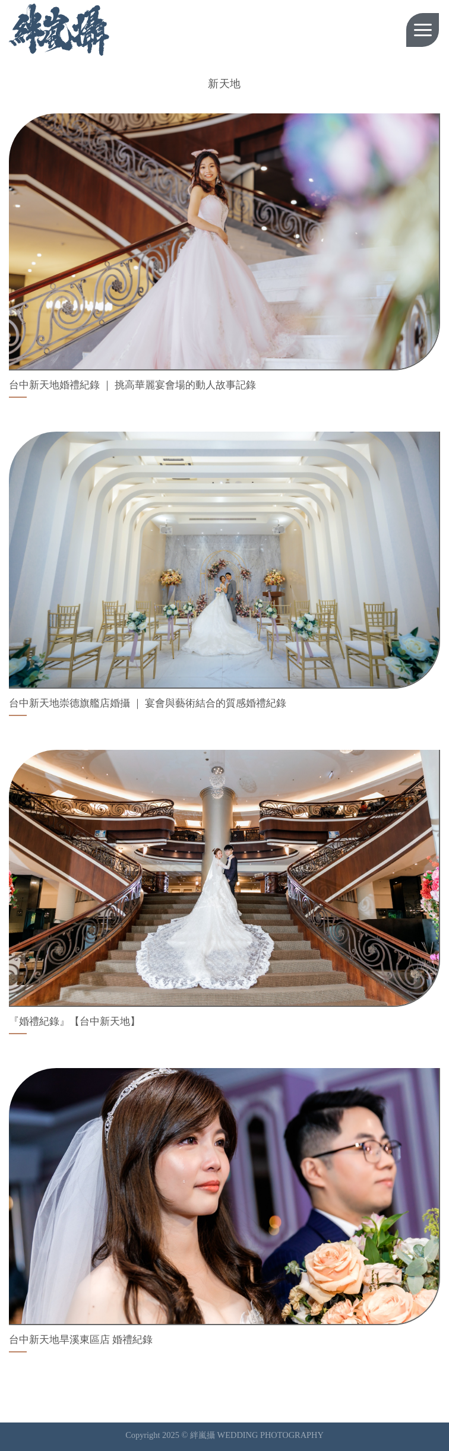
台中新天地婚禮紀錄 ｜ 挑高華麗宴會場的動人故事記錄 (132, 385)
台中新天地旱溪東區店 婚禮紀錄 (81, 1339)
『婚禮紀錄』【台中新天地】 (74, 1021)
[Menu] (422, 30)
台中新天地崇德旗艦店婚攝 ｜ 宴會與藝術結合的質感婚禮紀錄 (147, 703)
